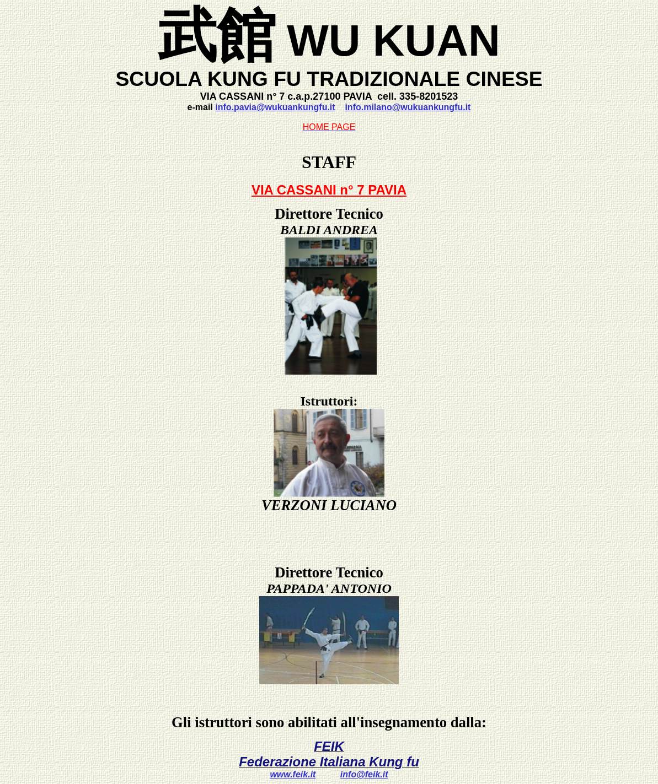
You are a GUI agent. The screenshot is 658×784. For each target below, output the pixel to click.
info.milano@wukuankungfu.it (407, 107)
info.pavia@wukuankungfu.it (275, 107)
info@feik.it (364, 774)
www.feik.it (292, 774)
